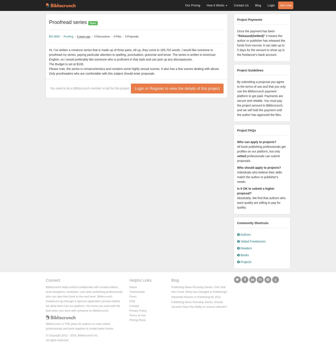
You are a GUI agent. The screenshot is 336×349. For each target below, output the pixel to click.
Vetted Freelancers (251, 241)
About (133, 287)
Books (243, 255)
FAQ (132, 301)
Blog (258, 5)
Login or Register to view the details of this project (177, 88)
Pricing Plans (137, 320)
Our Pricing (192, 5)
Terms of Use (137, 315)
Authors (244, 234)
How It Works (217, 5)
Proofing (68, 36)
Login (271, 5)
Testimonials (137, 291)
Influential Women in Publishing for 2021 (196, 297)
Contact (134, 306)
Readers (244, 248)
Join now (286, 5)
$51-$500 (54, 36)
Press (132, 296)
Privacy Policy (138, 310)
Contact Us (241, 5)
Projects (244, 262)
